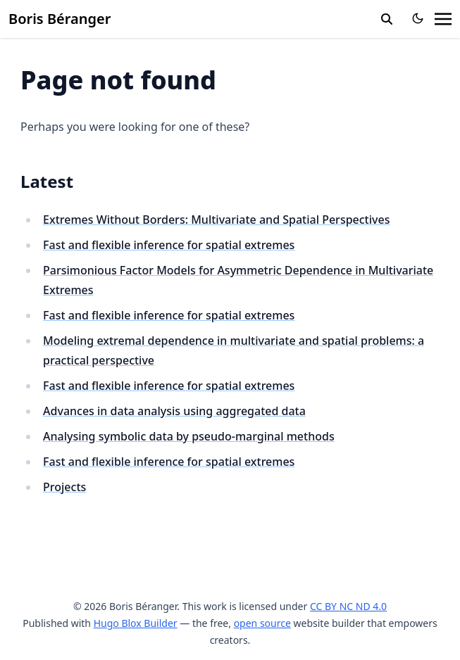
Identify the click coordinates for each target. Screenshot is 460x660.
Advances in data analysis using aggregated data (174, 411)
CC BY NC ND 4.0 (348, 606)
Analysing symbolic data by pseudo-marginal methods (189, 436)
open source (262, 623)
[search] (387, 19)
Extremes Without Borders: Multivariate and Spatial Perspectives (216, 219)
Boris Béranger (59, 18)
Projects (64, 487)
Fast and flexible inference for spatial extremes (168, 245)
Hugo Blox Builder (136, 623)
